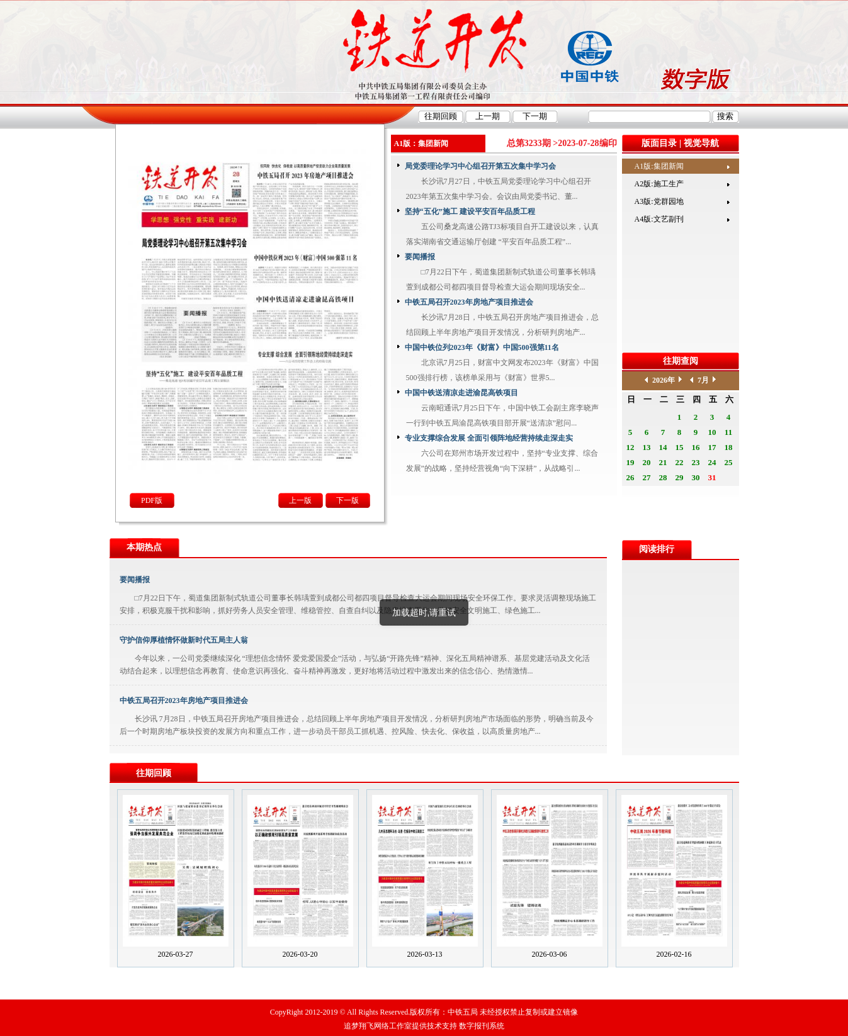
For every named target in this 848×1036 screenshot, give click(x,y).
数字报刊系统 (481, 1026)
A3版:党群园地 (659, 201)
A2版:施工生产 (659, 183)
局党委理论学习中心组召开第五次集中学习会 (480, 166)
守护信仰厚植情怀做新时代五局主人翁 (184, 640)
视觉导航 (701, 143)
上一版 (300, 500)
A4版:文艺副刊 (659, 219)
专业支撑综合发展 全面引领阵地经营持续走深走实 (489, 438)
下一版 (347, 500)
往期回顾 (153, 773)
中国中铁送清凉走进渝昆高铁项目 (461, 392)
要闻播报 (420, 256)
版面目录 (659, 143)
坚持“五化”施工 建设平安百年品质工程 (470, 211)
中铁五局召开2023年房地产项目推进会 (469, 302)
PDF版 (151, 500)
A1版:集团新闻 (659, 166)
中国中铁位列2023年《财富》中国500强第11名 (482, 347)
